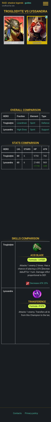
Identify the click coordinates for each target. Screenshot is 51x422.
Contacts (17, 413)
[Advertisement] (25, 74)
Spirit (32, 123)
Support (45, 129)
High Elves (22, 129)
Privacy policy (31, 413)
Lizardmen (22, 123)
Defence (45, 123)
